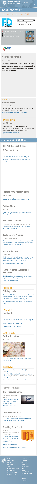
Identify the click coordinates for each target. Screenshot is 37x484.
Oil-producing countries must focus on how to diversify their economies (17, 213)
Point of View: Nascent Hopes (16, 192)
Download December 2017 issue (14, 31)
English (26, 3)
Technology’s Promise (13, 235)
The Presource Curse (12, 392)
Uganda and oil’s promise (9, 406)
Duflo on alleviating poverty (10, 444)
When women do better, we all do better (13, 263)
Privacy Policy (26, 471)
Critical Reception (11, 336)
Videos (9, 466)
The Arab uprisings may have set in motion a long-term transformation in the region (17, 109)
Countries (25, 462)
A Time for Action (11, 57)
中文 (7, 14)
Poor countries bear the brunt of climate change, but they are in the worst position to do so (18, 320)
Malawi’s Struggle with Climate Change (13, 323)
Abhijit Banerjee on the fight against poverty (14, 447)
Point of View (6, 99)
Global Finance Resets (12, 412)
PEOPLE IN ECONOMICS (8, 120)
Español (18, 14)
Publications (11, 470)
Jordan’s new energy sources (10, 280)
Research (24, 460)
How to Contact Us (27, 474)
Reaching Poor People (13, 427)
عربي (22, 14)
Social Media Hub (12, 472)
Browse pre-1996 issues (11, 36)
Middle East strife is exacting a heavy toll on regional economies (16, 227)
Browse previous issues (11, 34)
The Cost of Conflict (12, 220)
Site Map (9, 462)
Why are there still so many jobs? (10, 132)
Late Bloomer (8, 123)
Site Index (10, 464)
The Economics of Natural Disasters (12, 326)
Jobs (23, 476)
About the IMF (26, 458)
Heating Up (8, 313)
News (23, 468)
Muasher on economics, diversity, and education (14, 112)
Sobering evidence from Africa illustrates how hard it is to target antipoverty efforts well (11, 439)
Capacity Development (25, 465)
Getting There (9, 206)
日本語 (27, 14)
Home (9, 458)
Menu (33, 4)
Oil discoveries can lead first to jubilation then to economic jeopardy (10, 401)
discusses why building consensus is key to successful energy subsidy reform (18, 277)
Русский (3, 14)
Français (12, 14)
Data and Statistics (13, 468)
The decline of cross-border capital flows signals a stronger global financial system (18, 419)
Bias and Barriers (10, 251)
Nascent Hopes (8, 103)
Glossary (24, 478)
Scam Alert (25, 480)
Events (23, 470)
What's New (10, 460)
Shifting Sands (9, 291)
